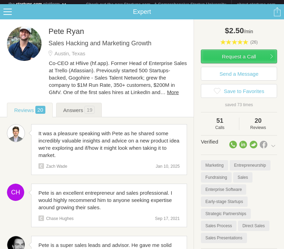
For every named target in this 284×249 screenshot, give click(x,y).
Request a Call (239, 61)
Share (277, 16)
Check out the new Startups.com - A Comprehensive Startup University (156, 4)
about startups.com (256, 4)
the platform (38, 4)
